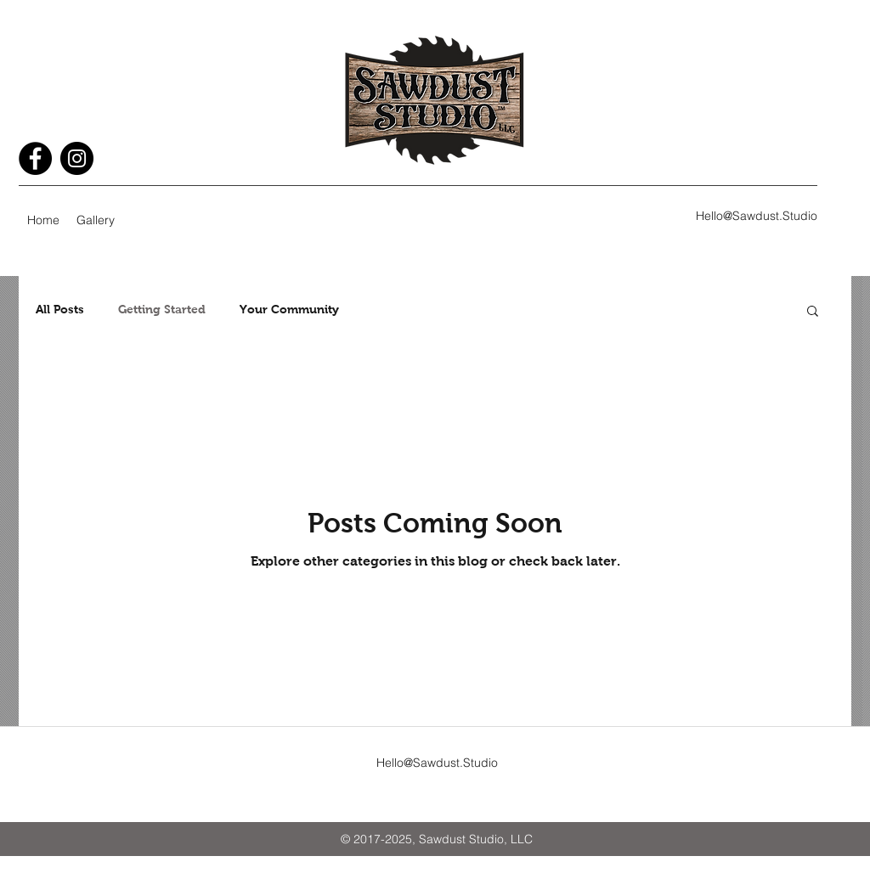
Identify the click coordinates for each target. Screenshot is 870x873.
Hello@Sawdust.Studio (756, 215)
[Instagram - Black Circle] (76, 158)
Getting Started (162, 309)
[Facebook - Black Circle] (35, 158)
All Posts (60, 309)
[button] (813, 312)
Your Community (289, 309)
